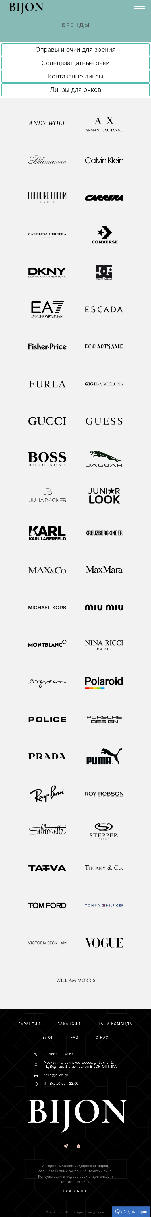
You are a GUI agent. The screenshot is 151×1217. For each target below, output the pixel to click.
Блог (47, 1037)
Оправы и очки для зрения (76, 49)
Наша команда (115, 1024)
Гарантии (30, 1024)
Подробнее (75, 1191)
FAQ (74, 1037)
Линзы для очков (75, 89)
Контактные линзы (75, 76)
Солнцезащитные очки (75, 63)
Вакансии (68, 1024)
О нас (102, 1037)
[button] (131, 1211)
